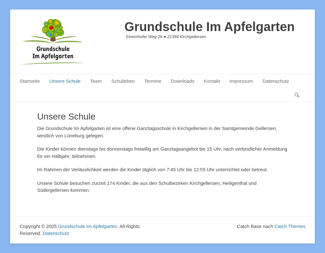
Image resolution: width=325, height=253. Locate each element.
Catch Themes (290, 226)
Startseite (30, 81)
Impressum (241, 81)
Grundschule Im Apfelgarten (209, 27)
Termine (152, 81)
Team (96, 81)
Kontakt (212, 81)
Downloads (182, 81)
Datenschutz (275, 81)
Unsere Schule (64, 81)
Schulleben (123, 81)
